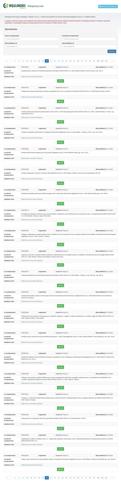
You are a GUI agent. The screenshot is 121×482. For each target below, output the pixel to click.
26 (31, 61)
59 (78, 61)
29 (43, 61)
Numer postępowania (12, 36)
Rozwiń (60, 81)
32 (55, 61)
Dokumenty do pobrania (108, 6)
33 (58, 61)
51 (74, 61)
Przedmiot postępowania (70, 36)
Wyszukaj (112, 51)
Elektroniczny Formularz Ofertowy (31, 76)
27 (35, 61)
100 (98, 61)
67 (82, 61)
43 (70, 61)
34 (62, 61)
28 (39, 61)
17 (23, 61)
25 (27, 61)
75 (86, 61)
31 (51, 61)
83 (90, 61)
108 (102, 61)
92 (94, 61)
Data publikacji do (68, 43)
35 (66, 61)
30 (47, 61)
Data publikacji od (11, 43)
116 (106, 61)
